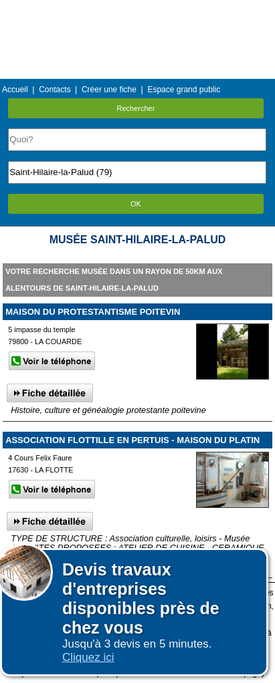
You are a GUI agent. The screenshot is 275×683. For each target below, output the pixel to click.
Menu (137, 10)
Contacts (54, 89)
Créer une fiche (109, 89)
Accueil (15, 89)
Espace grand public (183, 89)
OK (135, 204)
